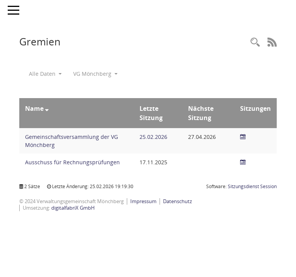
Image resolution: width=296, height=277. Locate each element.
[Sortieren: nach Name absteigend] (47, 108)
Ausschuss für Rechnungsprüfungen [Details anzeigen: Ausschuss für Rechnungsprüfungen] (72, 162)
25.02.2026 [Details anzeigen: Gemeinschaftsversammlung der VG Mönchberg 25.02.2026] (153, 136)
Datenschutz (177, 201)
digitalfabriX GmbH (73, 207)
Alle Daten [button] (45, 73)
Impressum (143, 201)
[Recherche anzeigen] (255, 42)
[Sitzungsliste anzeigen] (243, 136)
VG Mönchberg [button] (95, 73)
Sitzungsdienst (252, 186)
